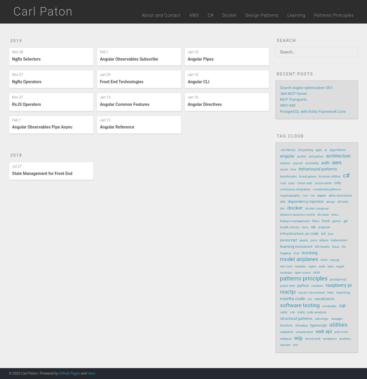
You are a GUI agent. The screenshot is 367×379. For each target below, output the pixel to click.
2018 (16, 155)
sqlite (283, 312)
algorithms (337, 150)
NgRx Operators (27, 81)
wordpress (330, 338)
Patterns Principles (334, 15)
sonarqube (329, 306)
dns (282, 208)
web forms (341, 332)
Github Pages (69, 373)
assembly (312, 163)
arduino (285, 163)
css (305, 195)
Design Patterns (261, 15)
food (326, 221)
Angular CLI (198, 81)
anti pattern (316, 156)
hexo (305, 227)
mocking (309, 253)
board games (307, 176)
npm (330, 266)
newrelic (300, 266)
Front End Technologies (121, 81)
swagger (337, 319)
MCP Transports (293, 99)
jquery (304, 240)
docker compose (317, 209)
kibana (323, 240)
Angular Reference (117, 127)
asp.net (298, 163)
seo (310, 299)
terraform (286, 326)
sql (342, 305)
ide (313, 227)
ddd (282, 202)
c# (346, 175)
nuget (340, 266)
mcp (296, 253)
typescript (318, 325)
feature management (295, 221)
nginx (312, 266)
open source (303, 272)
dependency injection (306, 201)
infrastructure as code (299, 233)
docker (295, 208)
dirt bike (343, 202)
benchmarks (288, 176)
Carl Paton (43, 12)
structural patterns (296, 318)
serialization (325, 299)
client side (304, 183)
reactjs (288, 292)
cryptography (290, 195)
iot (323, 233)
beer (293, 169)
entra (334, 215)
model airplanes (299, 259)
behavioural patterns (318, 169)
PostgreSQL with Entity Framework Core (313, 111)
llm (344, 246)
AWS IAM (287, 105)
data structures (340, 195)
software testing (300, 305)
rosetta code (292, 298)
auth (325, 163)
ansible (301, 156)
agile (318, 150)
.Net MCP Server (293, 93)
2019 (16, 41)
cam (291, 183)
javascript (288, 240)
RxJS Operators (26, 104)
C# (210, 15)
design (330, 201)
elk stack (323, 214)
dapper (321, 195)
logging (285, 253)
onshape (286, 273)
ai (325, 150)
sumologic (322, 318)
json (313, 240)
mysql (334, 260)
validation (286, 332)
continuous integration (295, 189)
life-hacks (322, 247)
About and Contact (161, 15)
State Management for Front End (42, 173)
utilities (338, 325)
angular (287, 156)
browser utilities (330, 176)
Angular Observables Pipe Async (42, 127)
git (346, 221)
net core (286, 266)
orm (316, 272)
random (317, 286)
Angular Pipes (201, 59)
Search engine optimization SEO (306, 88)
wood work (313, 339)
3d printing (305, 150)
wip (298, 338)
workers (345, 339)
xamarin (285, 345)
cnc (337, 183)
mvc (324, 260)
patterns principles (304, 279)
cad (283, 183)
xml (295, 345)
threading (301, 325)
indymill (324, 227)
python (303, 285)
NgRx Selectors (26, 59)
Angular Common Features (124, 104)
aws (337, 163)
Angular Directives (205, 104)
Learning (296, 15)
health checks (290, 227)
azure (284, 169)
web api (323, 331)
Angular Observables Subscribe (129, 59)
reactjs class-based (311, 293)
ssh (292, 312)
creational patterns (327, 189)
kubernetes (339, 240)
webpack (286, 338)
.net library (288, 150)
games (336, 221)
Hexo (91, 373)
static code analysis (311, 312)
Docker (229, 15)
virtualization (304, 332)
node (322, 266)
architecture (338, 156)
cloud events (323, 183)
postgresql (338, 279)
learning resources (296, 246)
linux (335, 247)
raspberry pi (338, 285)
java (330, 234)
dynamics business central (297, 214)
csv (312, 195)
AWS (194, 15)
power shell (287, 286)
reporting (343, 292)
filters (316, 221)
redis (330, 293)
